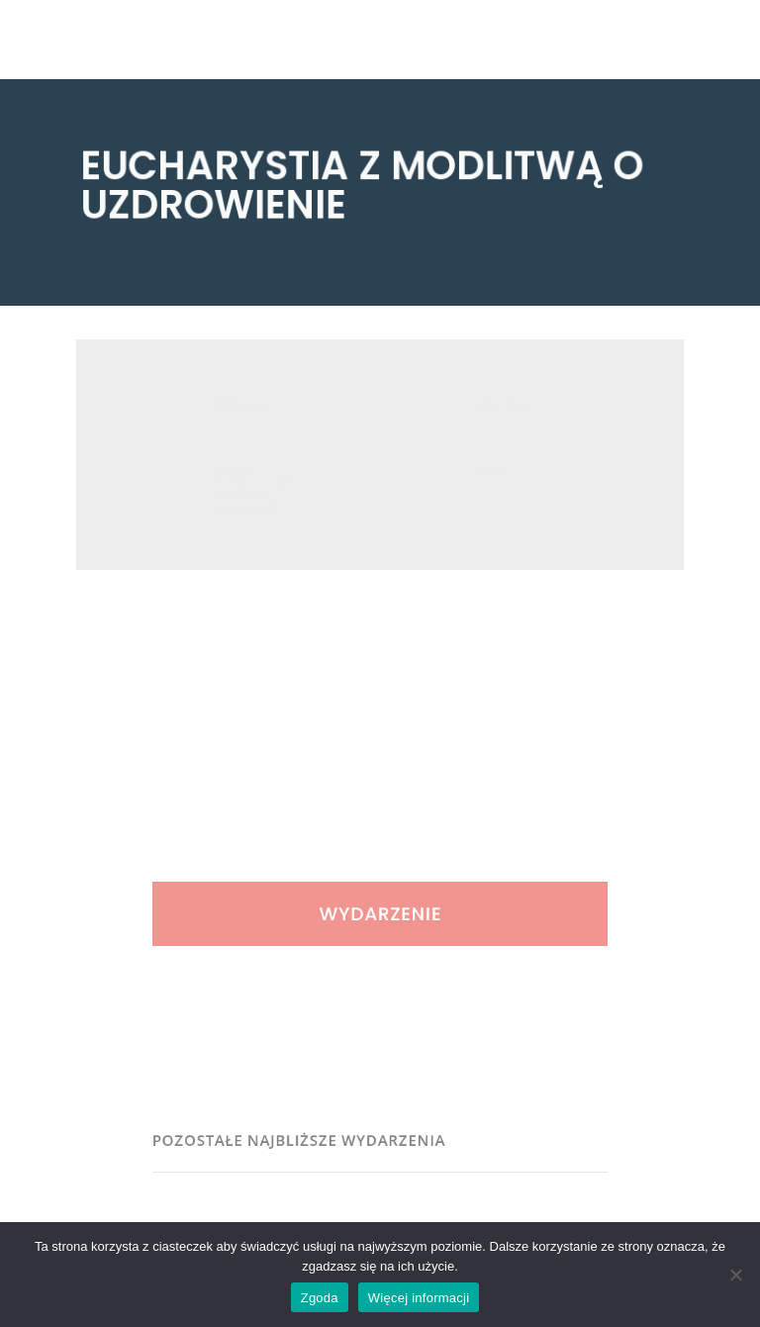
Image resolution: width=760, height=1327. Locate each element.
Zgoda (319, 1297)
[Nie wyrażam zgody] (735, 1274)
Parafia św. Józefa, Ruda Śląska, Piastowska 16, (261, 501)
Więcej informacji (419, 1297)
